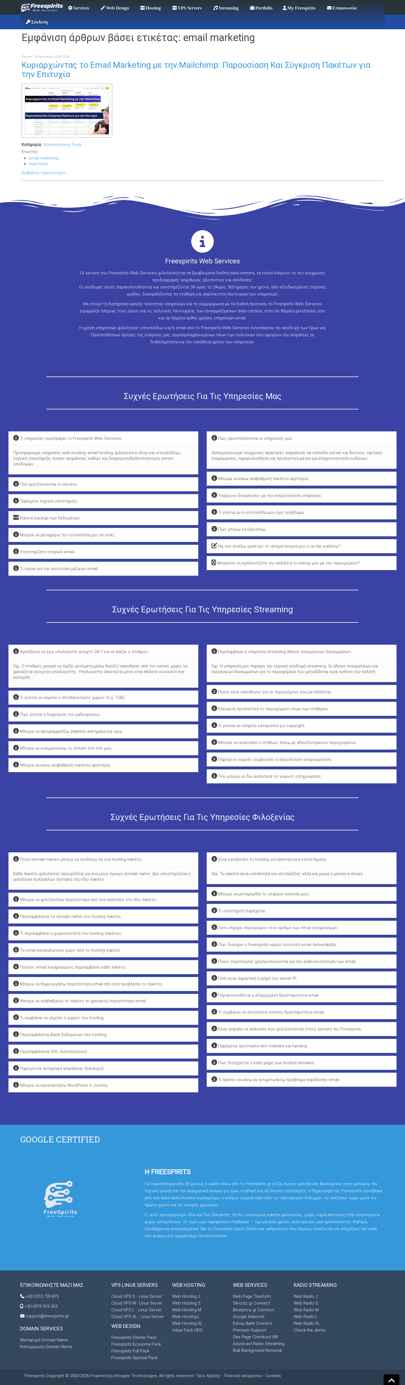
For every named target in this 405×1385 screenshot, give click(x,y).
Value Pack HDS (187, 1330)
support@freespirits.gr (47, 1316)
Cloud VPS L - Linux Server (136, 1309)
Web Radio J (306, 1296)
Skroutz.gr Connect (251, 1303)
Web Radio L (306, 1316)
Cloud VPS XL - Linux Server (137, 1316)
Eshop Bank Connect (252, 1323)
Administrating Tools (62, 144)
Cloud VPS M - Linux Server (137, 1303)
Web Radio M (306, 1309)
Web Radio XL (307, 1323)
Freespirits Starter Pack (133, 1337)
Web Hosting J (186, 1296)
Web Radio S (306, 1303)
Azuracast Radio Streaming (259, 1343)
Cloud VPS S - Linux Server (136, 1296)
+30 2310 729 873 (42, 1296)
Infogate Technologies (135, 1375)
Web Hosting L (186, 1316)
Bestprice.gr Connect (253, 1309)
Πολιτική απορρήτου (243, 1375)
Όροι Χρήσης (208, 1375)
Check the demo (309, 1330)
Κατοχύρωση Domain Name (46, 1346)
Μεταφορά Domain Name (44, 1340)
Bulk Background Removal (257, 1350)
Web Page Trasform (252, 1296)
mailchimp (38, 163)
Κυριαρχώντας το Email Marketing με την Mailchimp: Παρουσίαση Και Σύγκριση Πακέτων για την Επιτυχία (196, 69)
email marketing (44, 158)
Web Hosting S (186, 1303)
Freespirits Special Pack (134, 1357)
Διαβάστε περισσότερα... (45, 172)
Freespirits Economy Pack (136, 1344)
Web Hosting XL (187, 1323)
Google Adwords (249, 1316)
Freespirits (35, 1375)
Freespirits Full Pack (130, 1350)
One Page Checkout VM (255, 1336)
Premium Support (249, 1330)
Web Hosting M (186, 1309)
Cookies (273, 1375)
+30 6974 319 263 (40, 1306)
